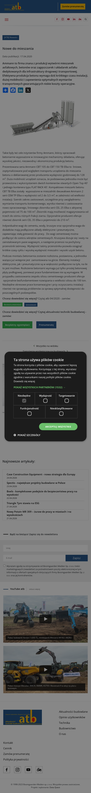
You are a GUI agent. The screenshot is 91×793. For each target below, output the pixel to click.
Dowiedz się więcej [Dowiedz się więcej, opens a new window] (24, 381)
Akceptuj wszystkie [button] (58, 426)
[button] (46, 387)
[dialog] (45, 396)
